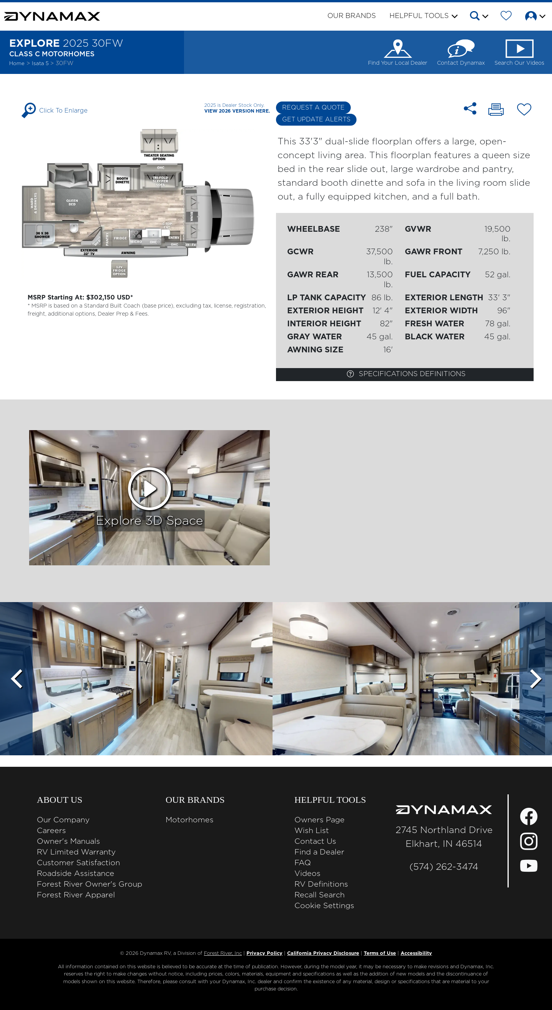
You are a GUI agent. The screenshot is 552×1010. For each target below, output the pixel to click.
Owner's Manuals (68, 841)
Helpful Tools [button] (419, 16)
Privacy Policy (264, 953)
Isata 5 (41, 63)
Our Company (63, 820)
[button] (478, 17)
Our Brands (351, 16)
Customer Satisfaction (78, 863)
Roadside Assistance (75, 873)
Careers (51, 831)
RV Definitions (321, 884)
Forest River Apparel (76, 895)
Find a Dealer (319, 852)
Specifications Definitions (406, 374)
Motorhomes (190, 820)
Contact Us (315, 841)
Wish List (311, 831)
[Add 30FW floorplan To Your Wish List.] (524, 111)
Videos (307, 873)
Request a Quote (313, 108)
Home (17, 63)
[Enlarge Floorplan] (147, 203)
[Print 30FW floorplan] (496, 110)
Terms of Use (380, 953)
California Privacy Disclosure (323, 953)
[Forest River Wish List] (506, 17)
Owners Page (319, 820)
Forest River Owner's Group (89, 884)
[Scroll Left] (16, 678)
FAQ (302, 863)
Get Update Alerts (316, 119)
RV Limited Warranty (76, 852)
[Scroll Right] (535, 678)
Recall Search (319, 895)
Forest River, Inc (223, 953)
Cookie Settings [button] (324, 906)
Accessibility (416, 953)
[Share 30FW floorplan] (470, 108)
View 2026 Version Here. (237, 111)
